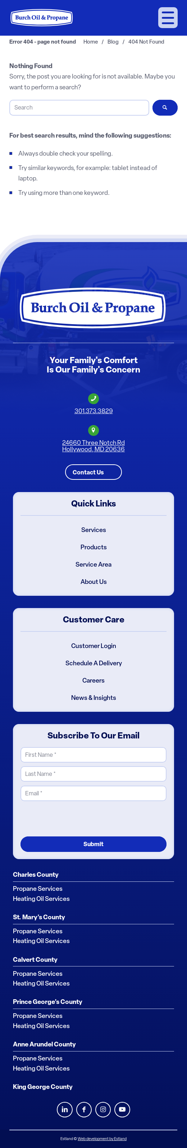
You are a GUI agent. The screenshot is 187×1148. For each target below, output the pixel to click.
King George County (43, 1087)
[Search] (79, 107)
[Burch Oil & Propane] (41, 18)
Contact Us (88, 472)
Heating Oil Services (41, 898)
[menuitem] (168, 18)
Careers (93, 680)
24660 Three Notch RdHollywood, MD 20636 (93, 445)
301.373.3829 (93, 411)
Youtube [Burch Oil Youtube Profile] (122, 1109)
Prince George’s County (47, 1002)
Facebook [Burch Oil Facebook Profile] (84, 1109)
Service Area (93, 564)
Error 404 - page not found (42, 42)
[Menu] (168, 17)
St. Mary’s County (39, 917)
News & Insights (93, 697)
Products (94, 547)
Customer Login (93, 646)
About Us (94, 582)
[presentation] (75, 818)
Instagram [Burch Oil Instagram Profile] (103, 1109)
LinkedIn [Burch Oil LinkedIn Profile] (64, 1109)
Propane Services (38, 888)
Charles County (36, 874)
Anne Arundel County (44, 1044)
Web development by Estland (102, 1139)
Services (93, 530)
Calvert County (35, 959)
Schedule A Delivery (93, 663)
